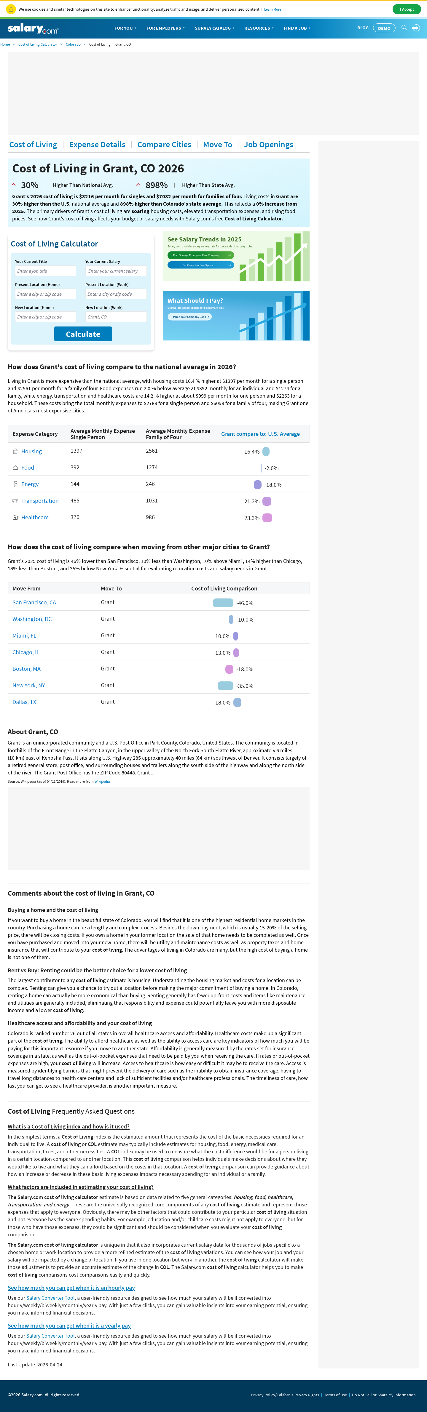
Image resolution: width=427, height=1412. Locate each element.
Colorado (73, 44)
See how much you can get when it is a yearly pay (69, 1325)
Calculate (83, 334)
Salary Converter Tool (50, 1297)
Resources (259, 28)
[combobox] (45, 270)
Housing (31, 451)
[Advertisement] (213, 93)
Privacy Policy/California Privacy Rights (285, 1394)
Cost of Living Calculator (37, 44)
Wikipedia (102, 781)
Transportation (40, 501)
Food (27, 467)
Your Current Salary (102, 261)
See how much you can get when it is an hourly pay (71, 1287)
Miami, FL (24, 635)
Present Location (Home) (37, 284)
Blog (363, 28)
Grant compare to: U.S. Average (260, 433)
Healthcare (35, 517)
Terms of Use (335, 1394)
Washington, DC (32, 619)
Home (5, 44)
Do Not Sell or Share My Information (384, 1394)
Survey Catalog (215, 28)
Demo (384, 28)
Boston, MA (26, 669)
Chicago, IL (25, 652)
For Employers (166, 28)
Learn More (272, 9)
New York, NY (28, 685)
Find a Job (298, 28)
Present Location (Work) (107, 284)
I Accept (407, 9)
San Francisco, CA (34, 602)
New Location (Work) (104, 307)
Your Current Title (31, 261)
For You (126, 28)
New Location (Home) (34, 307)
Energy (30, 484)
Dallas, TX (24, 702)
